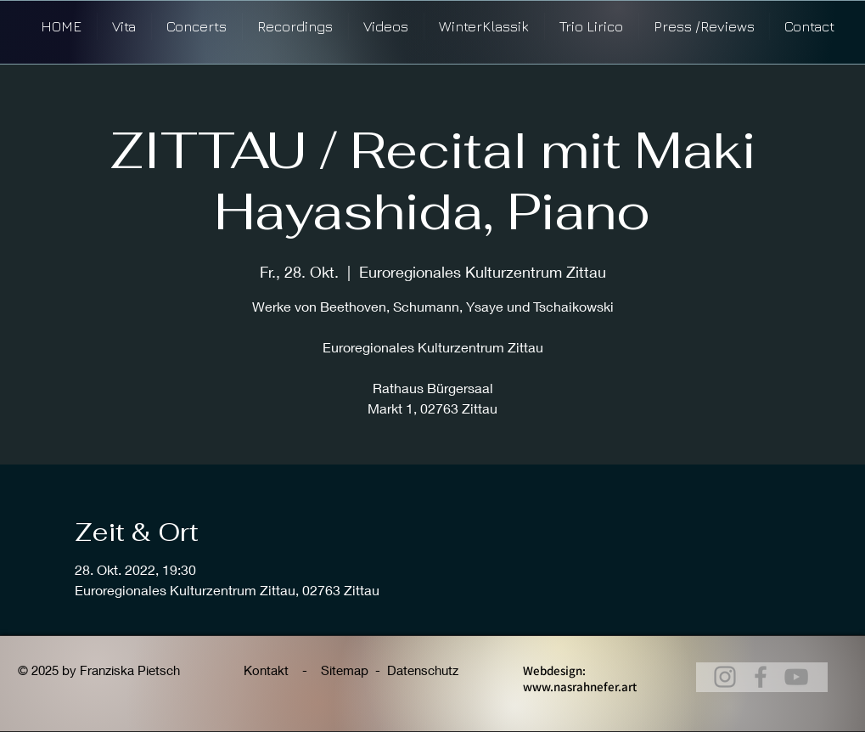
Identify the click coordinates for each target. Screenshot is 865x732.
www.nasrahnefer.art (580, 687)
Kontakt (268, 670)
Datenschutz (422, 670)
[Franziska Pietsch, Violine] (760, 676)
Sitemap (344, 670)
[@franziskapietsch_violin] (725, 676)
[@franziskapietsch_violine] (796, 676)
